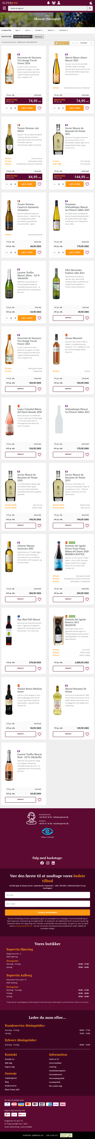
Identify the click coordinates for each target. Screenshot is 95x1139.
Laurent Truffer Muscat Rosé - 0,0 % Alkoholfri (29, 756)
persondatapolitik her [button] (23, 926)
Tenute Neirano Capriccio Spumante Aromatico (28, 207)
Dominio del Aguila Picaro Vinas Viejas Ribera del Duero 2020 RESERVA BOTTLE (77, 550)
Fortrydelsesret (55, 1074)
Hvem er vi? (54, 1059)
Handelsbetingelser (57, 1070)
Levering (52, 1067)
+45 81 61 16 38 (45, 823)
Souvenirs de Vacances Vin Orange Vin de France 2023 (29, 341)
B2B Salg (8, 1063)
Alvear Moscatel (73, 338)
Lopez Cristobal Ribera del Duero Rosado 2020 (29, 411)
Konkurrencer (11, 1086)
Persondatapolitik (56, 1078)
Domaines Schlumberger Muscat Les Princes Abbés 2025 (77, 207)
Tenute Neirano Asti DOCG (28, 130)
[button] (48, 2)
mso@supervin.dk (61, 823)
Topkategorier (11, 1078)
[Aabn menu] (4, 8)
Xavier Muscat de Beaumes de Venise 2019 (75, 477)
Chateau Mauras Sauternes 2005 (26, 547)
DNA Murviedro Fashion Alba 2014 (74, 271)
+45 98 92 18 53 (45, 817)
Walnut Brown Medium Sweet (29, 690)
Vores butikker (55, 1063)
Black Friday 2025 (12, 1089)
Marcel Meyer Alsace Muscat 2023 (76, 59)
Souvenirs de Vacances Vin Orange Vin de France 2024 (29, 60)
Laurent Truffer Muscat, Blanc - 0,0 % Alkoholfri (28, 275)
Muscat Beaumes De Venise (75, 690)
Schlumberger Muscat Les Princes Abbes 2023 (77, 411)
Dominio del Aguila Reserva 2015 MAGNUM (75, 622)
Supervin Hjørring (19, 949)
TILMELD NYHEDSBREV (47, 912)
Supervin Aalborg (19, 975)
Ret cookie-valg (55, 1086)
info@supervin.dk (60, 817)
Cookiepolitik (54, 1082)
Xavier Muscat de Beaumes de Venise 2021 (75, 131)
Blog (7, 1082)
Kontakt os (9, 1059)
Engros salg (10, 1067)
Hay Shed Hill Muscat (28, 619)
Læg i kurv (27, 108)
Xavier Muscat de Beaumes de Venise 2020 (27, 477)
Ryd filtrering (38, 36)
